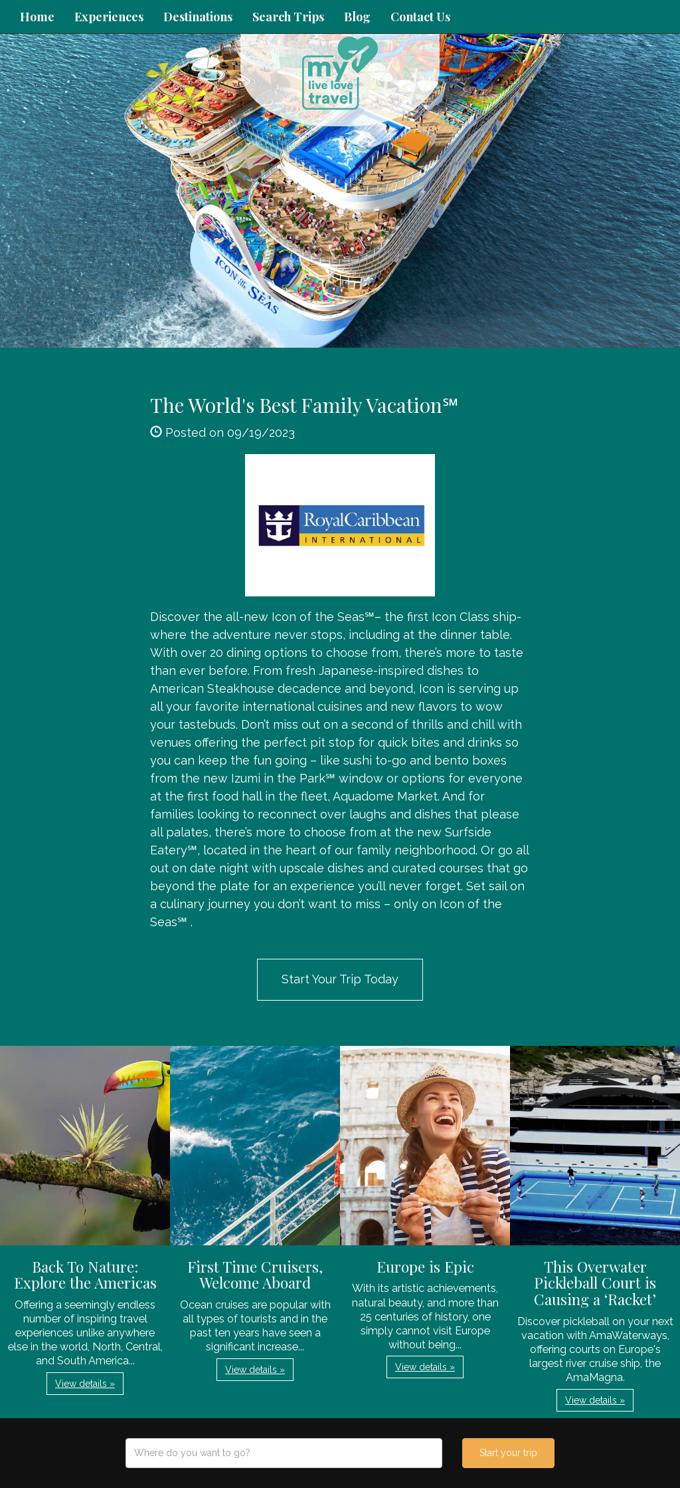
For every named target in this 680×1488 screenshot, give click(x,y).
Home (37, 17)
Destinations (197, 17)
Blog (357, 17)
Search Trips (288, 17)
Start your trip (508, 1452)
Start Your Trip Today (340, 979)
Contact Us (420, 17)
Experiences (108, 17)
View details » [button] (85, 1383)
